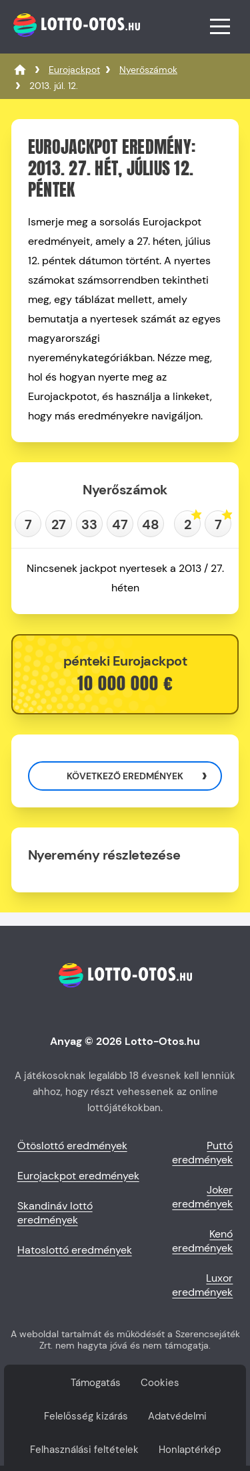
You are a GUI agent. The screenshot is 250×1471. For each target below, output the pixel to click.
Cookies (160, 1382)
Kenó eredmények (202, 1241)
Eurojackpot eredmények (78, 1176)
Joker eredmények (202, 1197)
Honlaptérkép (190, 1449)
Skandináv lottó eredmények (55, 1213)
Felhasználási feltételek (84, 1449)
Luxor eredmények (202, 1285)
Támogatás (96, 1382)
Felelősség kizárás (86, 1416)
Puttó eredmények (202, 1153)
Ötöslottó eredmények (72, 1146)
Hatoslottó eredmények (74, 1250)
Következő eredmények (125, 776)
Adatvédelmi (177, 1416)
